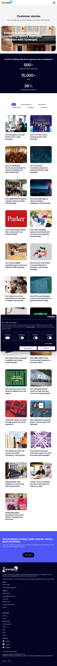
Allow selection (28, 348)
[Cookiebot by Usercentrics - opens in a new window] (48, 317)
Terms (9, 661)
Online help (5, 599)
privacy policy (31, 327)
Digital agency (42, 104)
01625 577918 (6, 593)
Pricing (4, 618)
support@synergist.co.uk (8, 596)
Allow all (46, 348)
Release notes (6, 601)
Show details (48, 343)
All (14, 104)
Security (4, 607)
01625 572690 (6, 584)
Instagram (6, 647)
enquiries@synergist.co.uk (9, 587)
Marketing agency (26, 104)
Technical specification (8, 604)
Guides (4, 626)
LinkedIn (6, 641)
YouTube (6, 644)
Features (4, 615)
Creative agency (16, 107)
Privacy (4, 661)
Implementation (6, 621)
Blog (3, 629)
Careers (4, 635)
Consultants (43, 107)
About (4, 632)
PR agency (31, 107)
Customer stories (6, 624)
